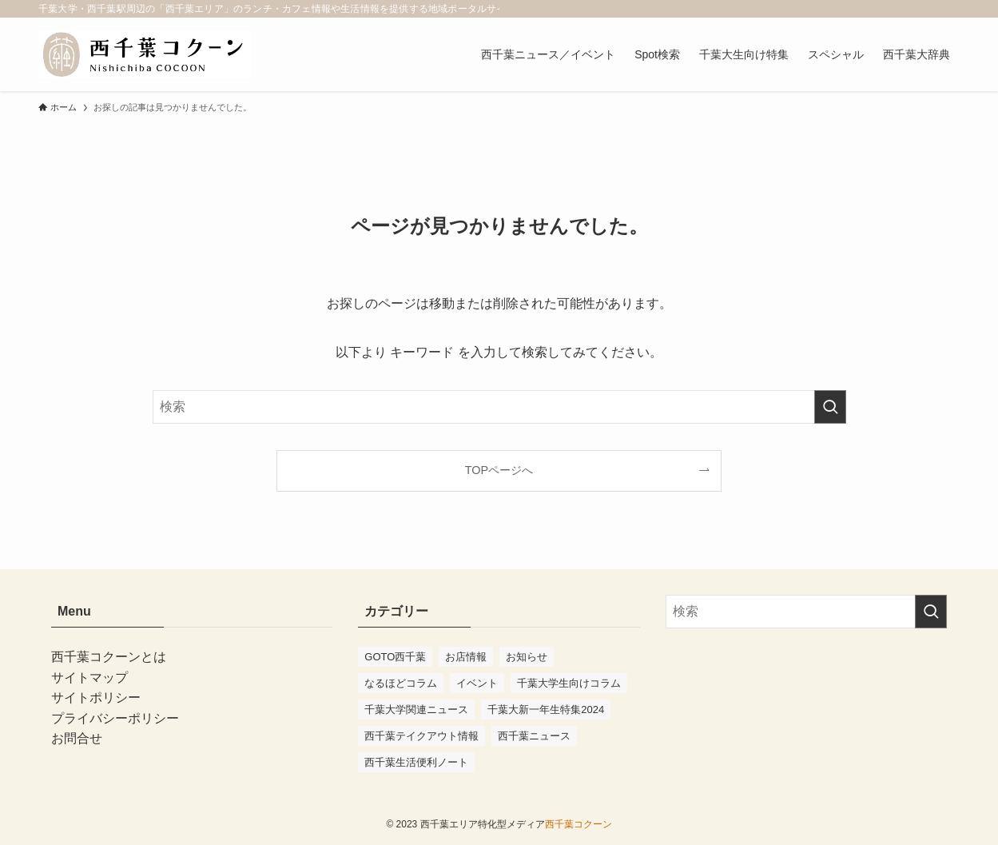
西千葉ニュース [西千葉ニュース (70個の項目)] (534, 736)
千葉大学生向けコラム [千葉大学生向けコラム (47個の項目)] (569, 683)
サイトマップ (89, 677)
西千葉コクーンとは (108, 657)
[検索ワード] (499, 407)
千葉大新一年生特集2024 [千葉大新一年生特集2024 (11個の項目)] (545, 709)
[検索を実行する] (830, 407)
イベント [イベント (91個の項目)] (477, 683)
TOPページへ (499, 470)
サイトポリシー (96, 697)
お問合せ (76, 738)
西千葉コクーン (578, 824)
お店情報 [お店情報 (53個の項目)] (466, 657)
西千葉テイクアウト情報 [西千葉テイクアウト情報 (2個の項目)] (421, 736)
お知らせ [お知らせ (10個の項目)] (526, 657)
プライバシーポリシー (115, 718)
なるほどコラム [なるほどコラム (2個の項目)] (400, 683)
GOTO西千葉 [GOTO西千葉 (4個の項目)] (395, 657)
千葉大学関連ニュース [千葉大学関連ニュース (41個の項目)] (416, 709)
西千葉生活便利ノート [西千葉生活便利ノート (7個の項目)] (416, 762)
